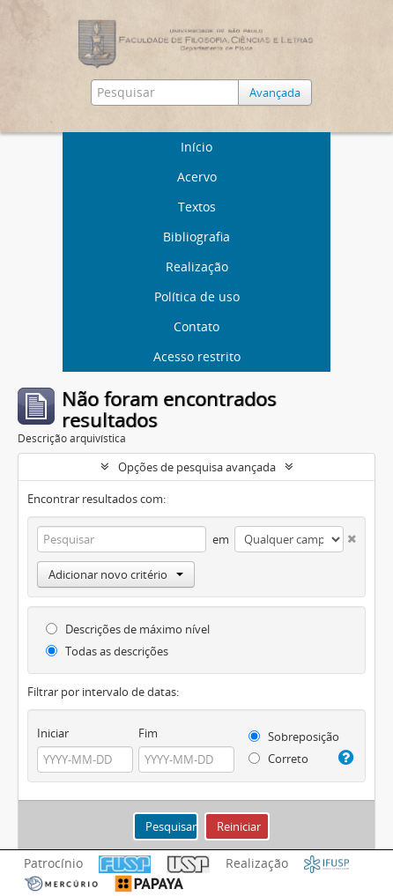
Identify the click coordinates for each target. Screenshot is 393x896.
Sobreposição (293, 736)
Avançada (274, 92)
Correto (278, 758)
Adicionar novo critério (115, 574)
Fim (148, 733)
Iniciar (53, 733)
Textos (197, 206)
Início (196, 146)
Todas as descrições (107, 651)
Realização (197, 266)
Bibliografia (196, 236)
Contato (196, 326)
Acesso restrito (197, 356)
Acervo (197, 176)
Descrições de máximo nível (128, 629)
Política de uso (197, 296)
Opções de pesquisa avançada (197, 467)
